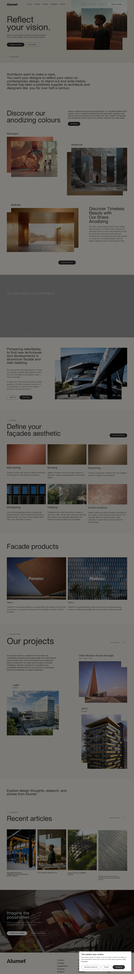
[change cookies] (90, 967)
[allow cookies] (119, 967)
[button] (106, 967)
